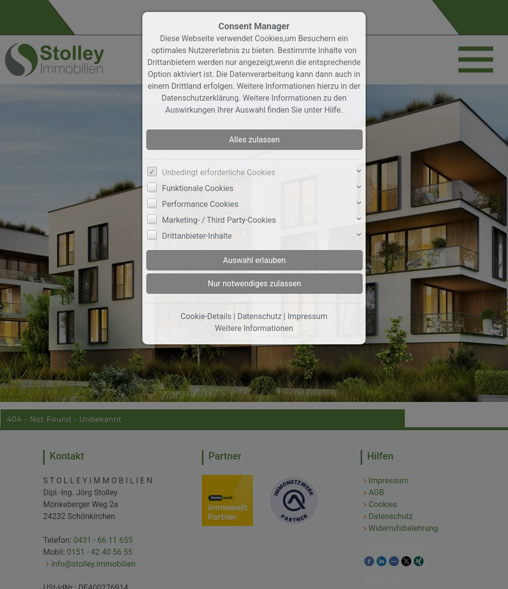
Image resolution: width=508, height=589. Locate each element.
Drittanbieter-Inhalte (197, 236)
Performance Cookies (200, 204)
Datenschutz (259, 316)
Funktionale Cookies (198, 188)
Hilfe (332, 110)
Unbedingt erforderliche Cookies (218, 172)
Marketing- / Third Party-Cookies (219, 220)
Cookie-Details (206, 316)
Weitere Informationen (254, 328)
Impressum (307, 316)
